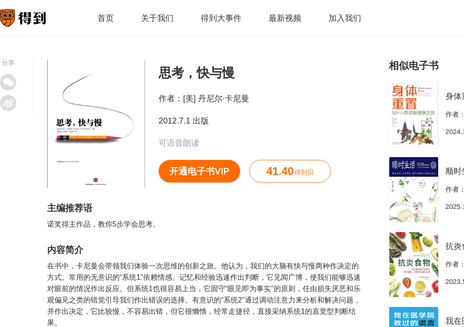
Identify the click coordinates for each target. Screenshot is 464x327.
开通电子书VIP (199, 171)
